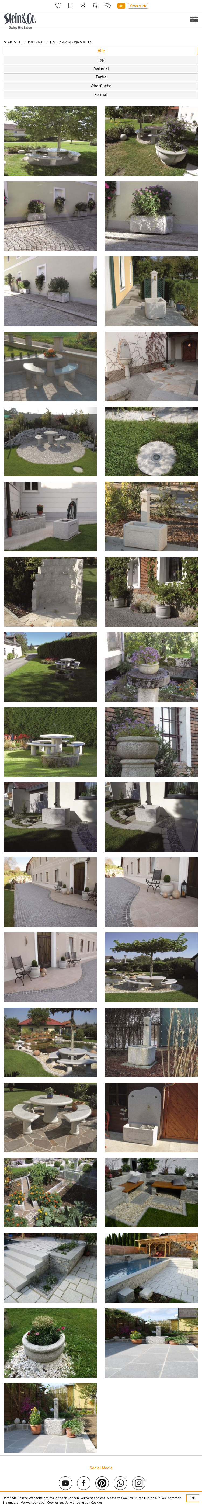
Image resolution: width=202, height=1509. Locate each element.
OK (193, 1498)
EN (121, 5)
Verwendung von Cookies (84, 1502)
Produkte (36, 42)
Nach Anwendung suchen (71, 42)
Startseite (13, 42)
